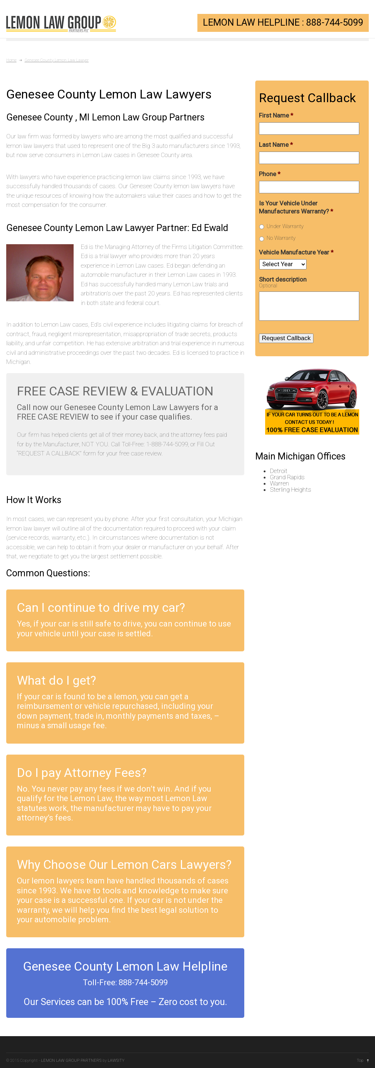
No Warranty (281, 238)
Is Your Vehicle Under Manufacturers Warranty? (296, 207)
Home (11, 60)
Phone (270, 174)
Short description (283, 279)
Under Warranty (285, 226)
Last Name (276, 144)
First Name (276, 115)
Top (360, 1060)
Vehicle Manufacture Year (296, 252)
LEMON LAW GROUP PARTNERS (71, 1060)
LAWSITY (116, 1060)
